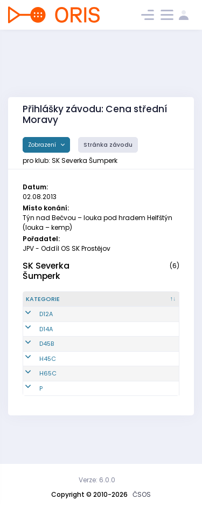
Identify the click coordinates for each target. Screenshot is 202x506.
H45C (47, 385)
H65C (48, 400)
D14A (46, 351)
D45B (46, 370)
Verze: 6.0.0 (97, 479)
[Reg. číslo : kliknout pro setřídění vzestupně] (96, 304)
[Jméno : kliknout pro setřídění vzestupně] (148, 304)
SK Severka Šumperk (46, 270)
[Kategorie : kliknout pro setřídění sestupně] (49, 304)
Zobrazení (43, 145)
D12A (46, 327)
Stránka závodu (108, 145)
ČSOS (142, 494)
